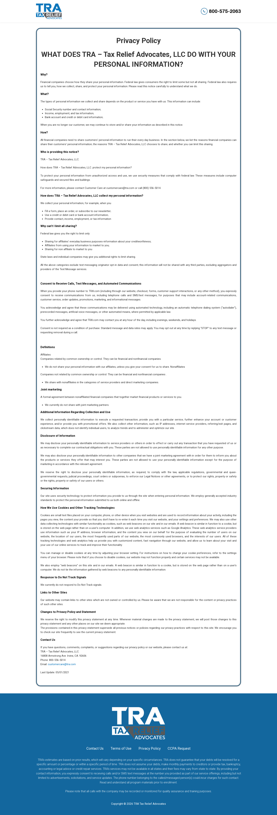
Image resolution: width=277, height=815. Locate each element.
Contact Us (95, 748)
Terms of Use (121, 748)
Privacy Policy (149, 748)
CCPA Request (179, 748)
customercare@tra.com (62, 664)
